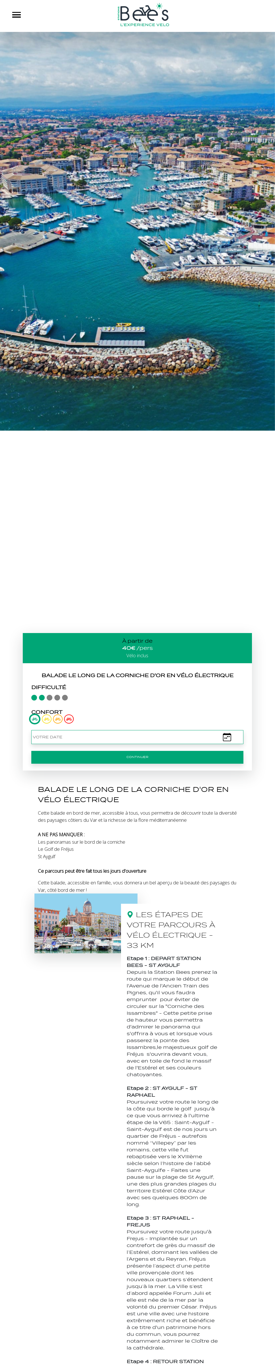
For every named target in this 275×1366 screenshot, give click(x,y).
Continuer (137, 757)
